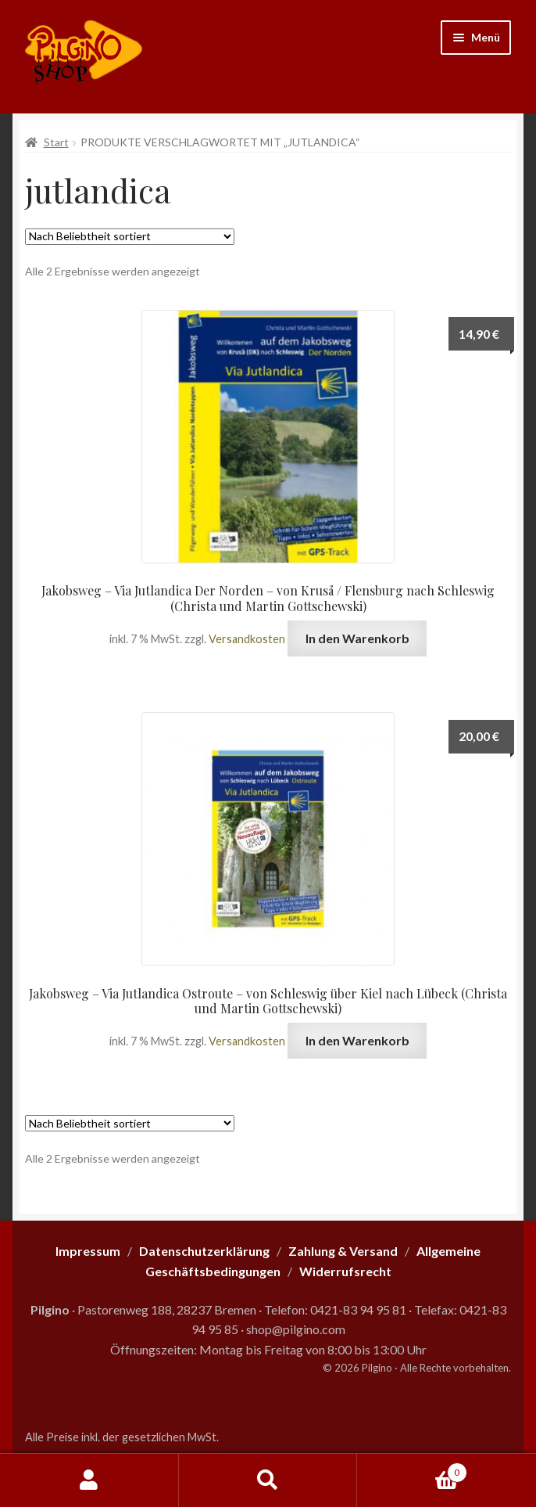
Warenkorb (411, 1469)
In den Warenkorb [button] (357, 638)
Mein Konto (89, 1480)
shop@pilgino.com (295, 1329)
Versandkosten (247, 639)
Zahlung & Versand (343, 1250)
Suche (268, 1480)
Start (56, 142)
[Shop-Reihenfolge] (129, 236)
